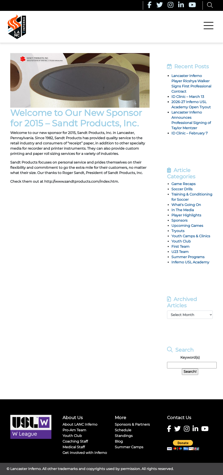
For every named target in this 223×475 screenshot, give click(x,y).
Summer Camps (129, 447)
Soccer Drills (182, 189)
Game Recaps (183, 184)
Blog (119, 441)
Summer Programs (187, 257)
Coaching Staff (75, 441)
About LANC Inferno (80, 424)
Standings (124, 436)
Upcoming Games (187, 226)
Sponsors (179, 220)
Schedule (123, 430)
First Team (180, 246)
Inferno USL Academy (190, 262)
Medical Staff (74, 447)
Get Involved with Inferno (85, 453)
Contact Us (179, 417)
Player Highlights (186, 215)
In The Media (182, 210)
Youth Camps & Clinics (190, 236)
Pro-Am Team (74, 430)
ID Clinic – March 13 (187, 97)
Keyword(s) (190, 357)
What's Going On (186, 205)
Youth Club (181, 241)
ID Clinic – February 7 (189, 133)
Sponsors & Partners (132, 424)
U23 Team (180, 252)
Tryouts (177, 231)
